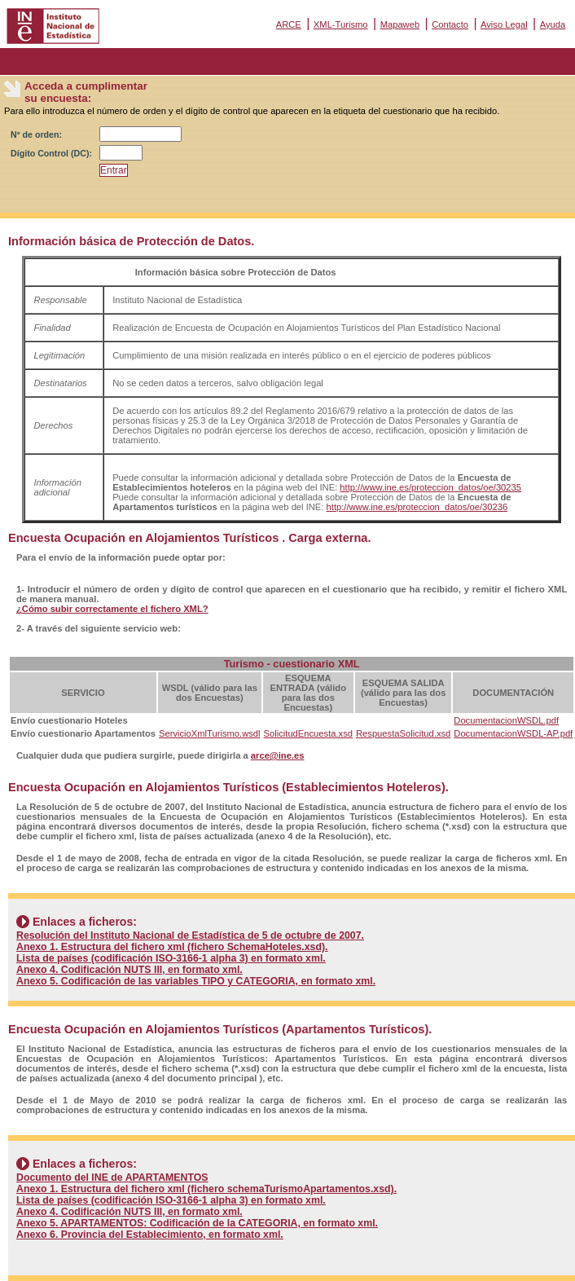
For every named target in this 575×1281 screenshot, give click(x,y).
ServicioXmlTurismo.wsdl (210, 733)
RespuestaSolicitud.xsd (403, 733)
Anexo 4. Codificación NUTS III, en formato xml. (129, 969)
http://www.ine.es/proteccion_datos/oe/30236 (417, 507)
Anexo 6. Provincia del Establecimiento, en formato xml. (149, 1234)
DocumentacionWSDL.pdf (506, 720)
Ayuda (553, 24)
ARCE (288, 24)
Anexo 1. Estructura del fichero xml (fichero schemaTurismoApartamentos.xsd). (206, 1189)
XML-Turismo (341, 24)
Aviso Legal (504, 24)
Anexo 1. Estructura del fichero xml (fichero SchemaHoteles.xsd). (172, 947)
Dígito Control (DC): (51, 153)
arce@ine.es (278, 755)
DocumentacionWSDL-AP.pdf (513, 733)
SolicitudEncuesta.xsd (308, 733)
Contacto (450, 24)
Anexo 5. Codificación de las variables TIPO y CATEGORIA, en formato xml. (195, 981)
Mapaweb (400, 24)
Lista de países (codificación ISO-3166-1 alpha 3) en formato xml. (171, 958)
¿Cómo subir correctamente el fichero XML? (112, 609)
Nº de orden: (36, 134)
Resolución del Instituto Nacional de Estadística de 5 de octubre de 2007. (190, 935)
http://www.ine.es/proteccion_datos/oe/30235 (430, 487)
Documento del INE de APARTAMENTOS (112, 1177)
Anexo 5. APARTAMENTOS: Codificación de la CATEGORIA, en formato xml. (197, 1223)
